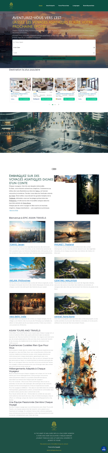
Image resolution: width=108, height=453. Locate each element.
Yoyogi (15, 96)
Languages (76, 5)
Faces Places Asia (63, 5)
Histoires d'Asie (13, 210)
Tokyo (12, 96)
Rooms (35, 93)
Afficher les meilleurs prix (54, 58)
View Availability (24, 99)
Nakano (60, 96)
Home (40, 5)
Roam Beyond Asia (88, 5)
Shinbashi (39, 96)
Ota (82, 96)
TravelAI (57, 447)
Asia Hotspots (50, 5)
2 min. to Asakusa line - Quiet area (87, 93)
